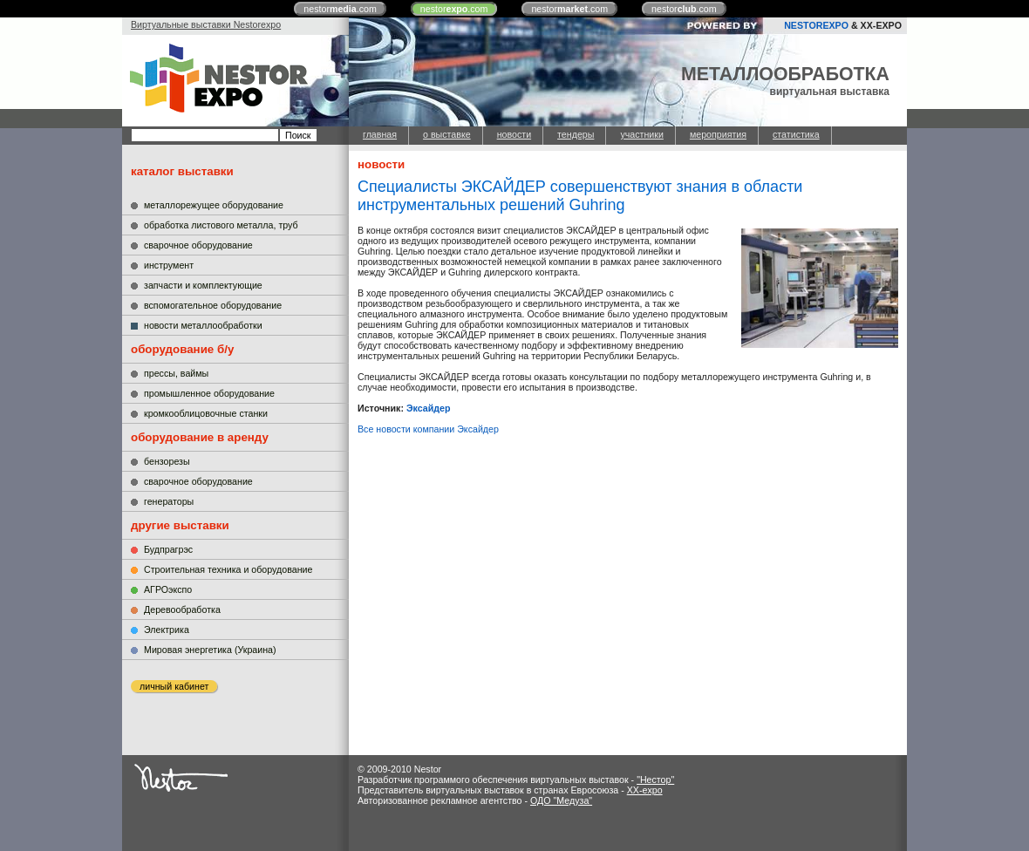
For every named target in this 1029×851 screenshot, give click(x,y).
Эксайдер (428, 408)
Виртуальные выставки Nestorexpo (206, 24)
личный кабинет (174, 686)
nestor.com (340, 8)
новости (514, 134)
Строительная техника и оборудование (228, 569)
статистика (796, 134)
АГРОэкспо (168, 589)
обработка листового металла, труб (221, 225)
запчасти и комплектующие (203, 285)
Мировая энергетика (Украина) (210, 649)
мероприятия (718, 134)
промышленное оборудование (209, 393)
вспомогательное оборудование (213, 305)
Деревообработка (182, 609)
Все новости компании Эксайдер (428, 429)
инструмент (169, 265)
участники (641, 134)
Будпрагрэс (168, 549)
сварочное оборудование (198, 245)
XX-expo (645, 790)
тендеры (575, 134)
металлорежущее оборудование (213, 205)
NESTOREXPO (816, 25)
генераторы (169, 501)
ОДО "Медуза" (561, 800)
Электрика (166, 629)
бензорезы (167, 461)
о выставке (447, 134)
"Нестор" (655, 779)
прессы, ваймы (176, 373)
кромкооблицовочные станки (206, 413)
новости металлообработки (203, 325)
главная (380, 134)
